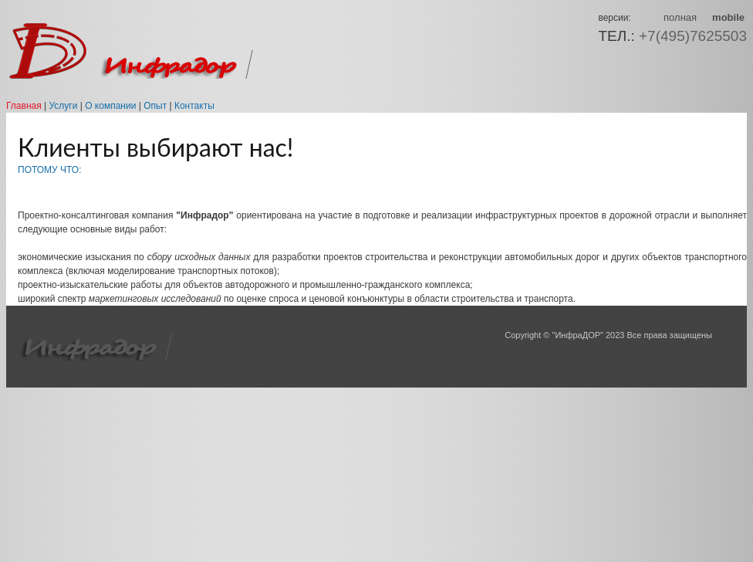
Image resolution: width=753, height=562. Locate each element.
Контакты (194, 105)
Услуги (63, 105)
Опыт (155, 105)
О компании (110, 105)
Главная (24, 105)
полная (680, 17)
